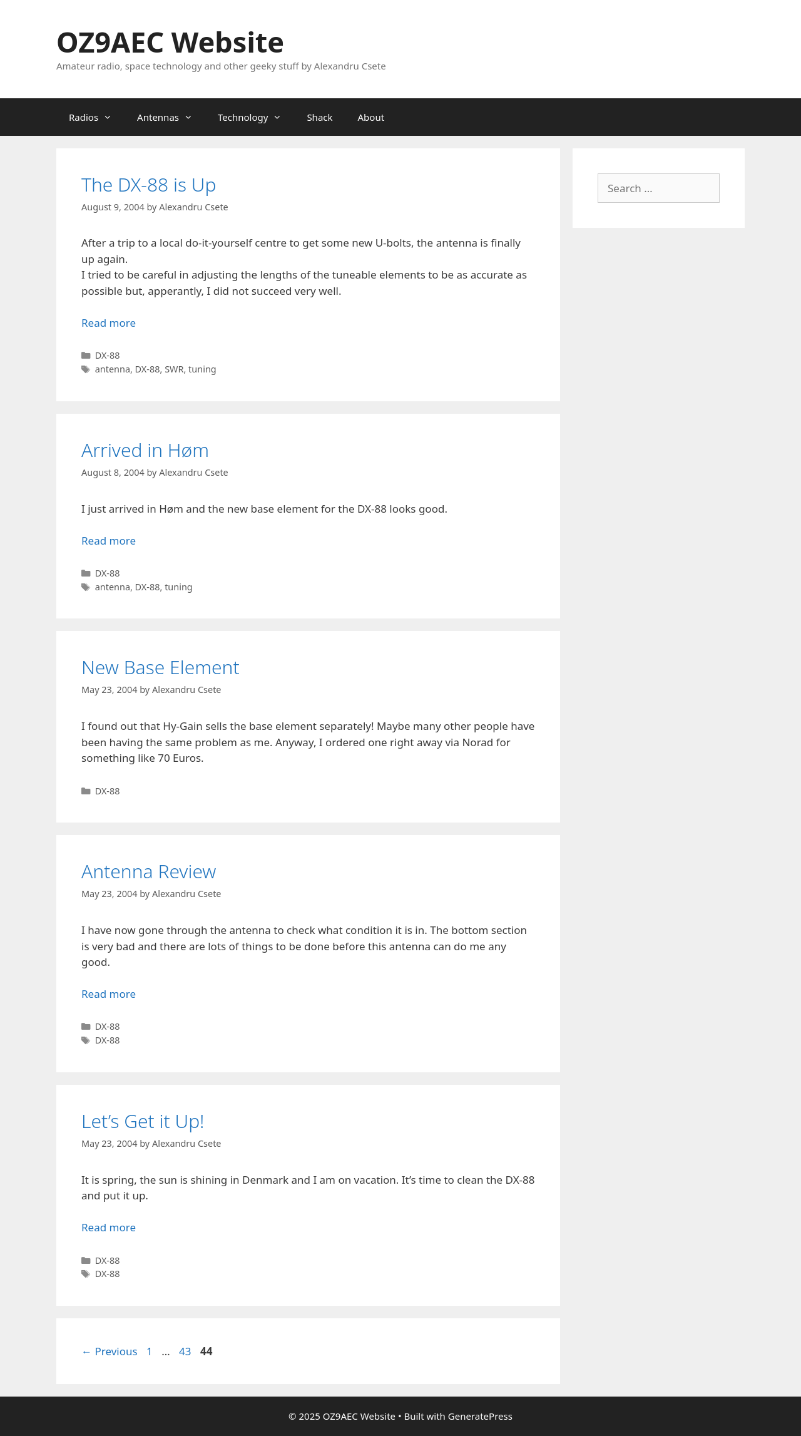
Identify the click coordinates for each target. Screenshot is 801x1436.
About (371, 117)
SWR (174, 369)
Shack (319, 117)
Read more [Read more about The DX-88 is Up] (108, 322)
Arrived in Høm (145, 450)
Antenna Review (148, 871)
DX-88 (107, 355)
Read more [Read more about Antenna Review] (108, 994)
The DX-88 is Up (148, 184)
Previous (109, 1351)
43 (186, 1351)
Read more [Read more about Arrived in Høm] (108, 540)
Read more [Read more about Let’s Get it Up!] (108, 1227)
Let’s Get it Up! (143, 1121)
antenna (112, 369)
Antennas (171, 117)
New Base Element (160, 667)
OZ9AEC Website (170, 42)
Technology (256, 117)
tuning (202, 369)
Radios (97, 117)
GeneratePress (480, 1416)
